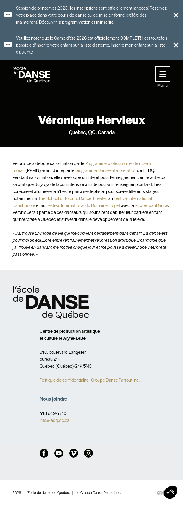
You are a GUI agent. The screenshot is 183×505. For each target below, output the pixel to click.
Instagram (88, 453)
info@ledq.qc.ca (55, 420)
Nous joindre (53, 398)
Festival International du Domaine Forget (83, 205)
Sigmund (163, 492)
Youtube (58, 453)
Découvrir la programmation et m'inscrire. (76, 22)
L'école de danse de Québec (37, 74)
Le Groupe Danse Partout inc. (98, 492)
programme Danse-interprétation (105, 170)
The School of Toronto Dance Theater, (72, 198)
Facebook (44, 453)
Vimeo (73, 453)
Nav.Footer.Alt (51, 302)
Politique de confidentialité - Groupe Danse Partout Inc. (90, 380)
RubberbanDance (151, 205)
